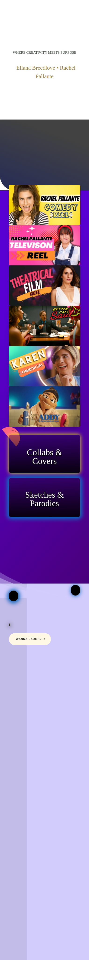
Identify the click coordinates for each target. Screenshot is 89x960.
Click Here (44, 471)
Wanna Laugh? (29, 639)
